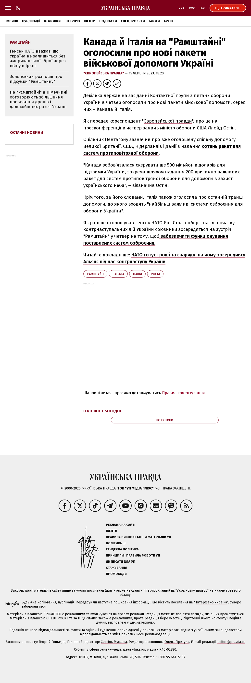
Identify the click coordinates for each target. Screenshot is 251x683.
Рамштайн (95, 274)
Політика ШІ (116, 543)
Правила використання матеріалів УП (138, 537)
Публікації (31, 21)
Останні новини (26, 132)
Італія (137, 274)
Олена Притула (176, 642)
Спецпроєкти (133, 21)
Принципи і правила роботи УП (133, 555)
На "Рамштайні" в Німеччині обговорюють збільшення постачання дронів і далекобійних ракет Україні (38, 99)
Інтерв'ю (72, 21)
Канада (118, 274)
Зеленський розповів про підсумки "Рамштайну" (36, 79)
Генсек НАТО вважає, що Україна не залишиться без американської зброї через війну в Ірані (38, 58)
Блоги (154, 21)
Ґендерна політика (122, 549)
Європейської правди (168, 121)
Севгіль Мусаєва (114, 642)
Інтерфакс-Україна (211, 602)
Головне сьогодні (102, 411)
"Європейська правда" (104, 73)
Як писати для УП (120, 561)
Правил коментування (183, 392)
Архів (168, 21)
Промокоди (116, 574)
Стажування (116, 568)
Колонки (52, 21)
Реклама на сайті (120, 525)
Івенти (89, 21)
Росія (155, 274)
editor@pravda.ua (231, 642)
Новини (11, 21)
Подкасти (108, 21)
